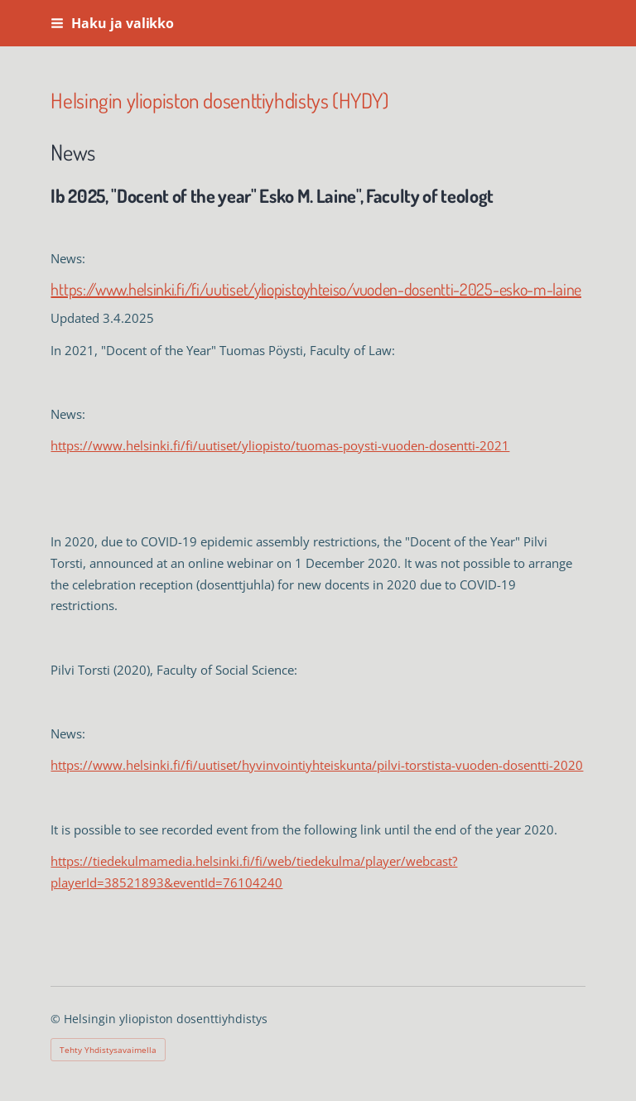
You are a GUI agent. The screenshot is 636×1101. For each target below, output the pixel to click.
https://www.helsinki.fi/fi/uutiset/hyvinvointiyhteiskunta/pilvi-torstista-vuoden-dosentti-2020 (317, 765)
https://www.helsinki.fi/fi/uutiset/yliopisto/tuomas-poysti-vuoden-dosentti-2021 (280, 445)
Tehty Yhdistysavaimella (108, 1049)
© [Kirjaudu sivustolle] (57, 1018)
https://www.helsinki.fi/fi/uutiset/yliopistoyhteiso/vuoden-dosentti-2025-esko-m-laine (316, 289)
